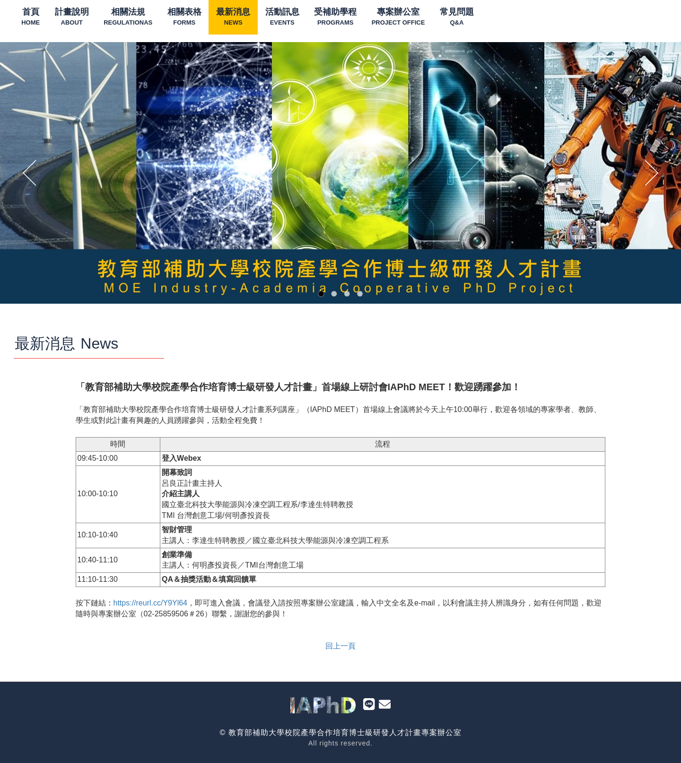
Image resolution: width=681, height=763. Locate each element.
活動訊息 (282, 17)
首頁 (30, 17)
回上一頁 (340, 646)
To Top (659, 746)
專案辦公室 (398, 17)
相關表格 (184, 17)
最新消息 (233, 17)
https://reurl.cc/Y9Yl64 (151, 603)
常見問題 (457, 17)
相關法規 (128, 17)
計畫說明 (72, 17)
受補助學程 (335, 17)
